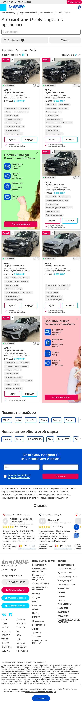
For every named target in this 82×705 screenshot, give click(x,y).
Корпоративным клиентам (39, 641)
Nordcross (6, 631)
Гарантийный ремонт (67, 577)
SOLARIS (21, 623)
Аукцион (36, 597)
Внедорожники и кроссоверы (39, 570)
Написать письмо (16, 606)
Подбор (35, 613)
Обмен (35, 609)
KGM (19, 635)
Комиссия (36, 605)
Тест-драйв (37, 637)
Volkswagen (22, 651)
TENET (4, 639)
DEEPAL (5, 651)
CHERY (5, 643)
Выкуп (35, 601)
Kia (18, 631)
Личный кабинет (17, 590)
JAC (18, 639)
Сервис (61, 600)
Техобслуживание (66, 565)
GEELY (20, 91)
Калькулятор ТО (65, 580)
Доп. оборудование (66, 584)
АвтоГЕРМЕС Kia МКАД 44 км (53, 515)
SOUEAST (22, 647)
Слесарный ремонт (66, 569)
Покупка (36, 593)
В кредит (29, 139)
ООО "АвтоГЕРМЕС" (20, 662)
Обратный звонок (16, 598)
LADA (4, 619)
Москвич (21, 643)
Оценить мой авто (21, 224)
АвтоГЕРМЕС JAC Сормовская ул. (18, 515)
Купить (12, 139)
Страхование (38, 621)
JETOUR (21, 619)
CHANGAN (6, 647)
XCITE (4, 623)
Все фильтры (13, 40)
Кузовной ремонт (65, 573)
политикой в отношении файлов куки (40, 692)
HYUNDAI (21, 627)
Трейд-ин (36, 633)
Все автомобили (39, 565)
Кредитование (38, 625)
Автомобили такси (40, 583)
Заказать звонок (74, 2)
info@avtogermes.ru (11, 575)
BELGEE (5, 635)
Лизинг (35, 629)
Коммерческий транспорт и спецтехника (38, 577)
